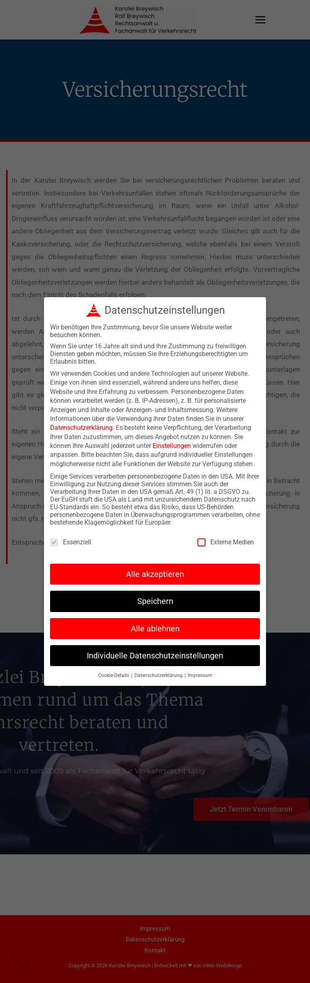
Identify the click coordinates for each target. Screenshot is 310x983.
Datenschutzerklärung (81, 425)
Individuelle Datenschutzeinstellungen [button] (155, 652)
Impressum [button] (200, 672)
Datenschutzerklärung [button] (159, 672)
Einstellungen (172, 443)
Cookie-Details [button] (114, 672)
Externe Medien (225, 539)
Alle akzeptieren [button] (155, 571)
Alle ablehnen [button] (155, 625)
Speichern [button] (155, 598)
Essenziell (70, 539)
